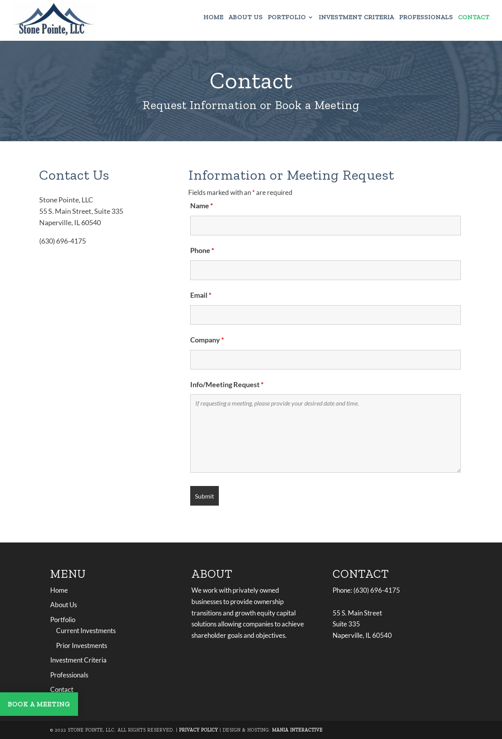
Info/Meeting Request (227, 384)
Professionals (426, 18)
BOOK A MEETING (39, 704)
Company (207, 339)
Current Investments (86, 630)
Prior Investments (81, 645)
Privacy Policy (198, 730)
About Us (246, 18)
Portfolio (287, 18)
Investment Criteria (356, 18)
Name (201, 205)
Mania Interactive (297, 730)
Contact (473, 18)
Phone (202, 250)
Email (200, 295)
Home (214, 18)
